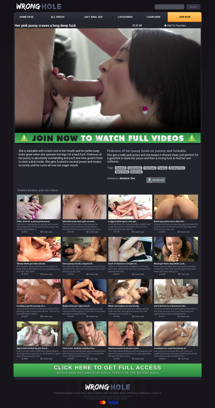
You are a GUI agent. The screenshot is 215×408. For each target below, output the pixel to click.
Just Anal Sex (93, 17)
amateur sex (127, 178)
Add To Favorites (175, 25)
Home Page (27, 17)
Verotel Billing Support (63, 393)
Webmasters (144, 393)
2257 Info (108, 393)
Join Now (184, 17)
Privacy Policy (80, 393)
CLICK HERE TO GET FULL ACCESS (107, 369)
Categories (125, 17)
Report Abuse (119, 393)
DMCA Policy (132, 393)
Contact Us (156, 393)
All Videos (57, 17)
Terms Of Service (95, 393)
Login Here (154, 17)
